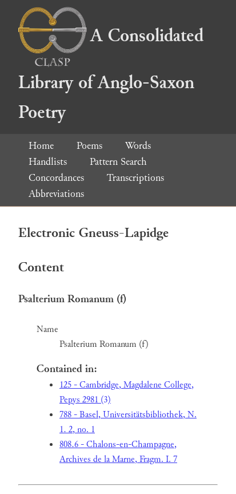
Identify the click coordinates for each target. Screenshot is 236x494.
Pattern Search (118, 162)
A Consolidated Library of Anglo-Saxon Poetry (110, 74)
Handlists (48, 162)
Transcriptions (135, 178)
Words (138, 146)
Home (41, 146)
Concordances (56, 178)
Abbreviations (56, 194)
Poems (89, 146)
